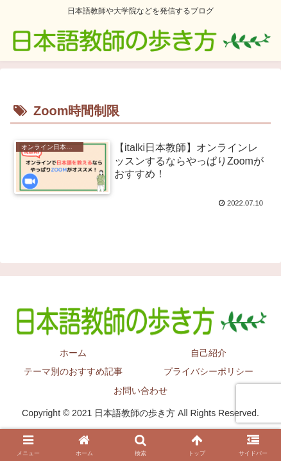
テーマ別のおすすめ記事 (73, 371)
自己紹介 (208, 353)
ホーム (73, 353)
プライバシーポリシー (208, 371)
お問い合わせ (140, 390)
